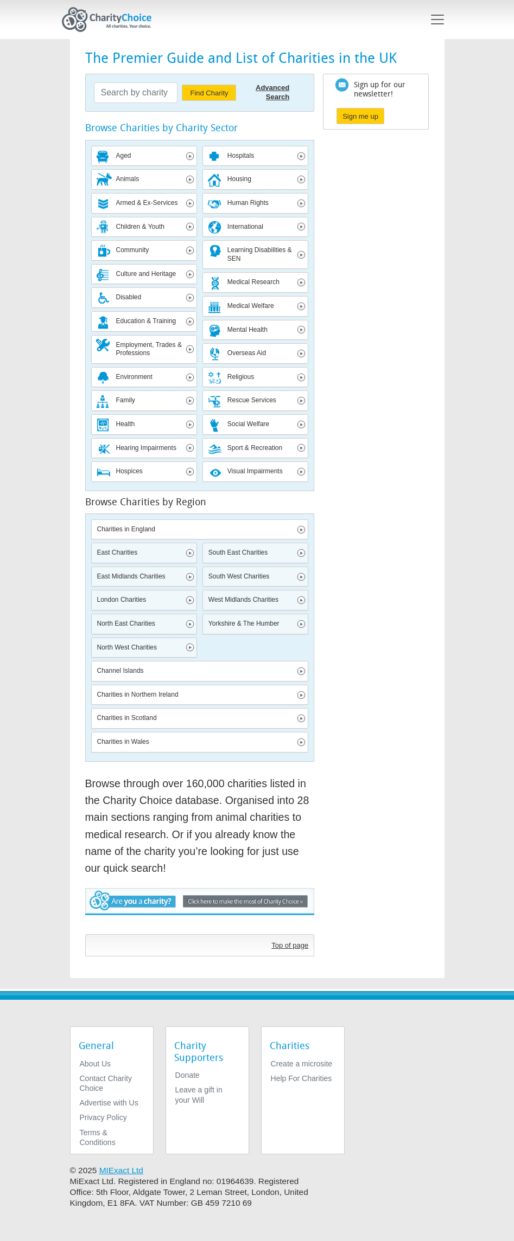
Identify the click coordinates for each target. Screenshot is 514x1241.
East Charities (117, 552)
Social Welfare (248, 424)
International (245, 226)
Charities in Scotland (127, 718)
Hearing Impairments (146, 448)
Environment (134, 377)
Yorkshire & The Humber (244, 623)
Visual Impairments (255, 471)
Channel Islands (120, 670)
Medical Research (253, 282)
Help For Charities (301, 1078)
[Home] (111, 19)
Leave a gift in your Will (199, 1094)
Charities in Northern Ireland (138, 694)
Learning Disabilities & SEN (259, 254)
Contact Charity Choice (106, 1083)
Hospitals (240, 155)
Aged (123, 155)
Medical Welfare (250, 306)
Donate (187, 1075)
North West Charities (127, 647)
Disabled (129, 297)
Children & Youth (140, 226)
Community (132, 250)
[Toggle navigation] (437, 19)
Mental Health (247, 329)
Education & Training (146, 321)
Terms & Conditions (98, 1137)
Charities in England (126, 529)
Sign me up (360, 116)
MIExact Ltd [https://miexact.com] (121, 1170)
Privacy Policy (103, 1117)
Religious (240, 377)
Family (125, 400)
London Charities (122, 599)
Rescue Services (251, 400)
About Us (95, 1063)
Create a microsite (302, 1063)
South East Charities (238, 552)
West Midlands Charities (243, 599)
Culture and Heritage (146, 274)
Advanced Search (272, 92)
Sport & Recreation (254, 448)
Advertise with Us (109, 1102)
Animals (127, 179)
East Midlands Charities (131, 576)
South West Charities (239, 576)
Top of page (289, 945)
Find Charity (209, 93)
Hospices (129, 471)
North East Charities (126, 623)
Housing (239, 179)
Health (125, 424)
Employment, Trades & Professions (149, 349)
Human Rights (248, 203)
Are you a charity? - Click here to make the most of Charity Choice (200, 908)
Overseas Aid (246, 353)
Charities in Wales (123, 741)
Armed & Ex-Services (147, 203)
